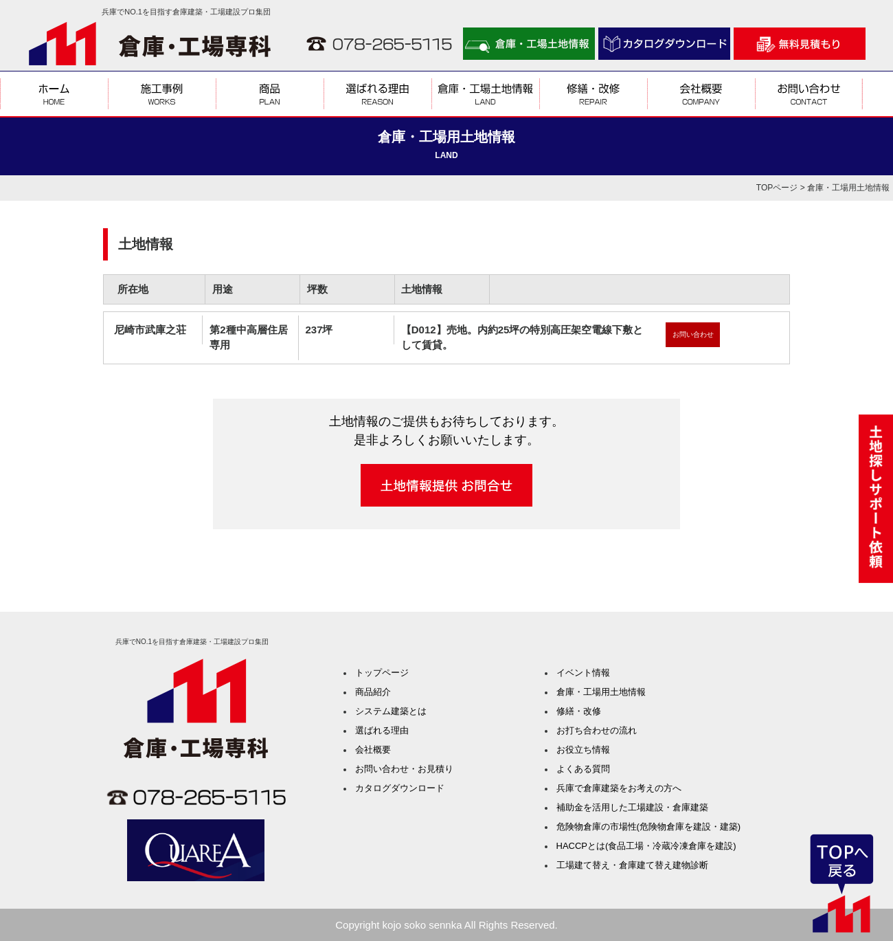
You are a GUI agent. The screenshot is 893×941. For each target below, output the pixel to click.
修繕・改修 (578, 711)
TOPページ (777, 187)
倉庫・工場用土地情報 (601, 692)
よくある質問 (583, 769)
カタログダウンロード (399, 788)
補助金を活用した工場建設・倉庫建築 (632, 807)
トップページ (382, 672)
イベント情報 (583, 672)
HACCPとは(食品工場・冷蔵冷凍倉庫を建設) (646, 846)
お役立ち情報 (583, 749)
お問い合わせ (693, 334)
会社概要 (373, 749)
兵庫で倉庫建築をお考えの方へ (618, 788)
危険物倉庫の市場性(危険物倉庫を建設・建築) (648, 826)
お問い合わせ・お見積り (404, 769)
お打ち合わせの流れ (596, 730)
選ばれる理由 (382, 730)
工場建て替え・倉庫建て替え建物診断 (632, 865)
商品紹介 (373, 692)
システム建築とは (391, 711)
